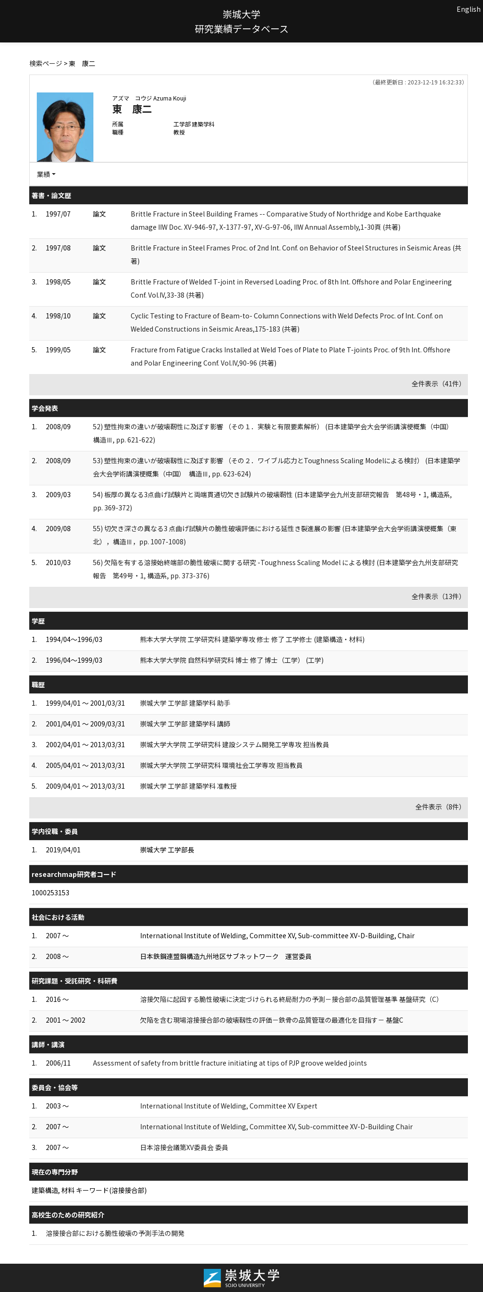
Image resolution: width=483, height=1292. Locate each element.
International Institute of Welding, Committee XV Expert (228, 1105)
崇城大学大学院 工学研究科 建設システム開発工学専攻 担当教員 (234, 744)
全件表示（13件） (439, 596)
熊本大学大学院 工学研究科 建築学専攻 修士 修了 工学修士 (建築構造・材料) (252, 639)
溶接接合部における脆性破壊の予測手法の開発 (115, 1233)
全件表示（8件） (441, 806)
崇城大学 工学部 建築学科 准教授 (188, 786)
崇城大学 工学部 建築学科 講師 (185, 723)
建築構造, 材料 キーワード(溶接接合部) (89, 1190)
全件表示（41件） (439, 383)
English (469, 9)
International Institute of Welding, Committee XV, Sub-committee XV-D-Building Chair (276, 1126)
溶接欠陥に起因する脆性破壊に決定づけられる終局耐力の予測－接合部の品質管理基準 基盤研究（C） (291, 999)
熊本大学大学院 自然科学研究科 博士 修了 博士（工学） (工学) (232, 660)
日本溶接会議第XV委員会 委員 (184, 1147)
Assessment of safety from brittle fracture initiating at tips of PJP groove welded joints (230, 1062)
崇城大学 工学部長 (167, 849)
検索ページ (45, 63)
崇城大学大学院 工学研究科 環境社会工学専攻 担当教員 (221, 765)
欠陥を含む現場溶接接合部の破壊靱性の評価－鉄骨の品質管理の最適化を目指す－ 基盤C (271, 1020)
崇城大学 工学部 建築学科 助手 (185, 703)
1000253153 (50, 892)
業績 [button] (43, 174)
